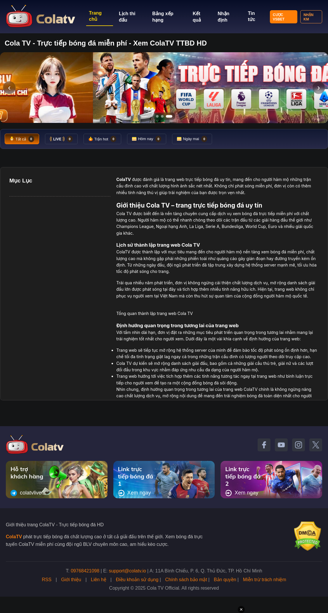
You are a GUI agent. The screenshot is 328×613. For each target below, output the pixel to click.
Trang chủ (95, 16)
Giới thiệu (71, 579)
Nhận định (223, 16)
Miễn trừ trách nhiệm (264, 579)
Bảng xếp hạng (162, 16)
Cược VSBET (278, 17)
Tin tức (251, 16)
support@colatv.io (127, 570)
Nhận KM (308, 17)
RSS (46, 579)
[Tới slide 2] (162, 116)
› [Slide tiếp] (318, 87)
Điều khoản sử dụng (137, 579)
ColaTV (14, 536)
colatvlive (26, 493)
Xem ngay (134, 493)
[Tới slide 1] (157, 116)
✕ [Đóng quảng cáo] (241, 609)
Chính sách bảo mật (186, 579)
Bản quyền (225, 579)
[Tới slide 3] (169, 116)
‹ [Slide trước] (9, 87)
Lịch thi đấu (127, 16)
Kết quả (197, 16)
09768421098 (85, 570)
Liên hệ (98, 579)
